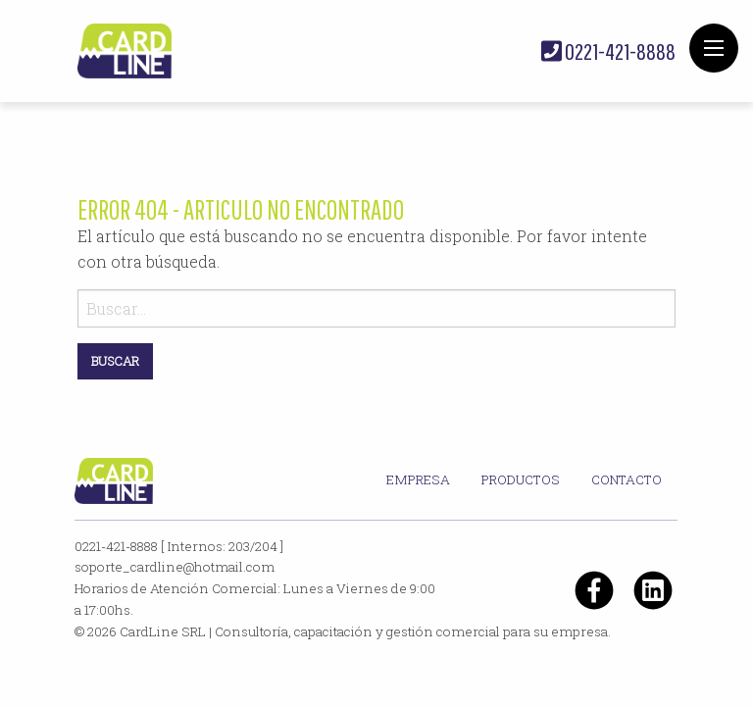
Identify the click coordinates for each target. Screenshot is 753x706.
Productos (520, 479)
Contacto (626, 479)
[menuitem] (418, 480)
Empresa (418, 479)
